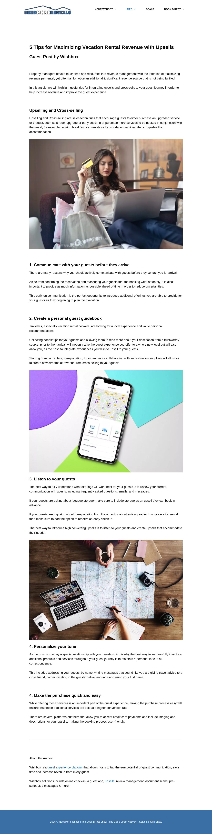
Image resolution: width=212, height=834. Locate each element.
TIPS (134, 9)
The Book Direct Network (123, 821)
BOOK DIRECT (176, 9)
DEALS (150, 9)
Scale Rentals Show (150, 821)
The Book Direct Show (94, 821)
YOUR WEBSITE (108, 9)
